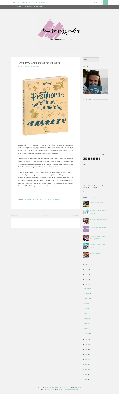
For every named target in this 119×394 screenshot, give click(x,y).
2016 (86, 349)
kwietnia (86, 318)
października (87, 288)
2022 (86, 269)
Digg (57, 199)
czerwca (86, 308)
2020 (86, 279)
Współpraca (26, 2)
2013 (86, 365)
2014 (86, 359)
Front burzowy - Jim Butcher (97, 202)
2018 (86, 339)
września (86, 293)
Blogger (78, 387)
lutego (86, 328)
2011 (86, 375)
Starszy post (76, 215)
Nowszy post (14, 215)
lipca (85, 303)
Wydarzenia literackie (38, 2)
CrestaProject (50, 389)
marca (86, 323)
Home (13, 2)
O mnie (19, 2)
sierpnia (86, 298)
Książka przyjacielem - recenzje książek (58, 387)
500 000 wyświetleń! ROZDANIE (98, 228)
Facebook (28, 199)
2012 (86, 370)
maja (85, 313)
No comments (36, 66)
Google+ (43, 199)
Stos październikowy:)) (96, 253)
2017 (86, 344)
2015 (86, 354)
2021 (86, 274)
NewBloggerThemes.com (71, 389)
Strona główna (45, 215)
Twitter (35, 199)
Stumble (51, 199)
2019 (86, 284)
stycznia (86, 333)
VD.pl (84, 192)
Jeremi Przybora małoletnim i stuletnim (39, 62)
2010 (86, 380)
